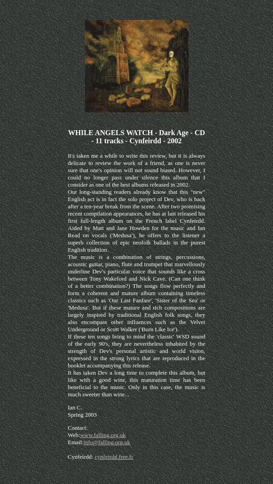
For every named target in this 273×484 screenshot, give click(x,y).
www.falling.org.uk (103, 435)
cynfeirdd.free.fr (114, 456)
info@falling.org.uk (107, 442)
